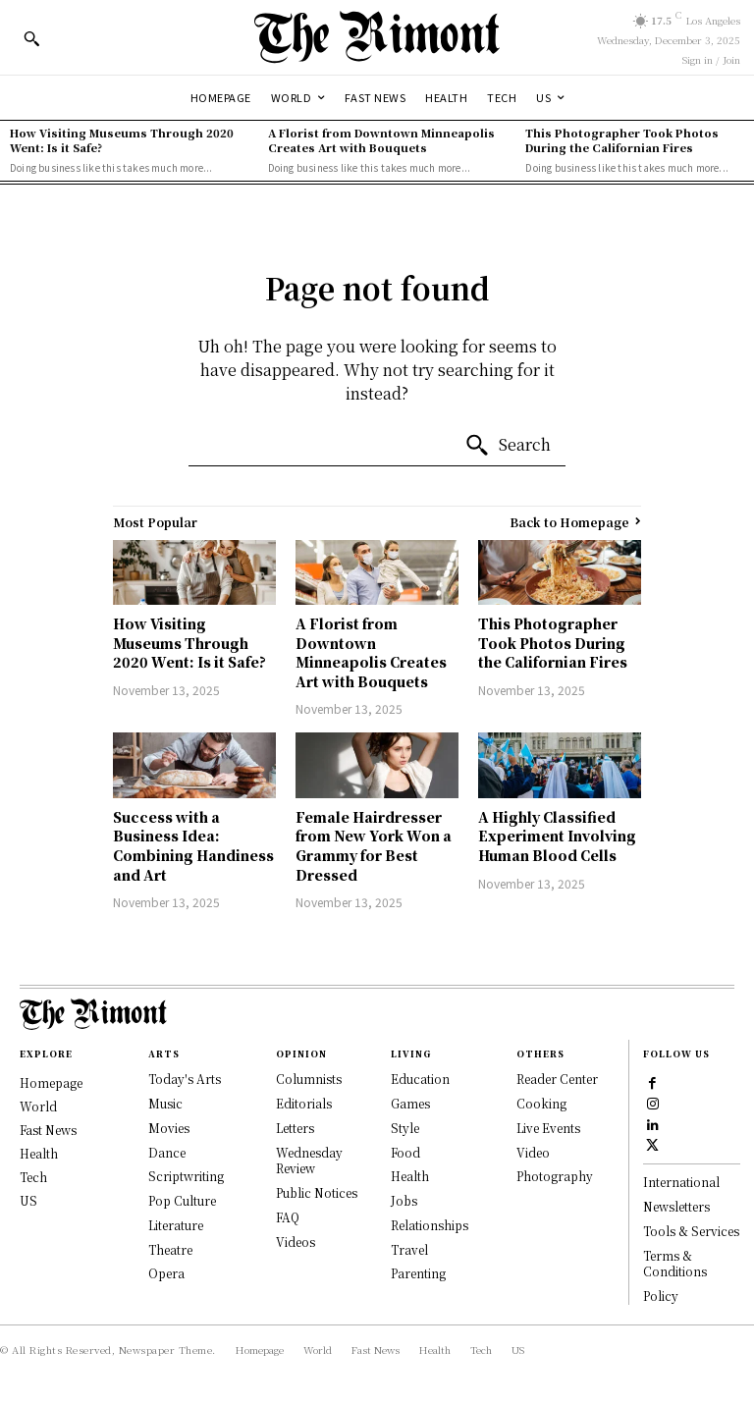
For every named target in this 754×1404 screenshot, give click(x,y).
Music (165, 1103)
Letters (295, 1127)
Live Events (548, 1127)
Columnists (309, 1078)
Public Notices (316, 1192)
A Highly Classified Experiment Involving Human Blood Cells (557, 836)
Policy (660, 1295)
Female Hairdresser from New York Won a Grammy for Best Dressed (374, 846)
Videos (295, 1241)
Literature (175, 1224)
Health (410, 1175)
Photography (554, 1175)
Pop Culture (182, 1200)
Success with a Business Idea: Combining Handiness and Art (193, 846)
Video (533, 1152)
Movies (168, 1127)
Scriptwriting (186, 1175)
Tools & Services (691, 1230)
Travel (409, 1249)
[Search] (508, 445)
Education (420, 1078)
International (681, 1181)
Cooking (541, 1103)
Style (405, 1127)
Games (410, 1103)
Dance (167, 1152)
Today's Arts (184, 1078)
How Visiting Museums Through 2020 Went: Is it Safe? (122, 140)
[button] (31, 38)
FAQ (287, 1217)
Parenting (418, 1273)
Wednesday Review (309, 1160)
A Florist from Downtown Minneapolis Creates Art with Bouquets (381, 140)
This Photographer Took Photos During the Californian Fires (622, 140)
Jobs (404, 1200)
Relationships (429, 1224)
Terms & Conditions (675, 1263)
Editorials (304, 1103)
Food (405, 1152)
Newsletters (676, 1206)
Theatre (170, 1249)
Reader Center (557, 1078)
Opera (166, 1273)
